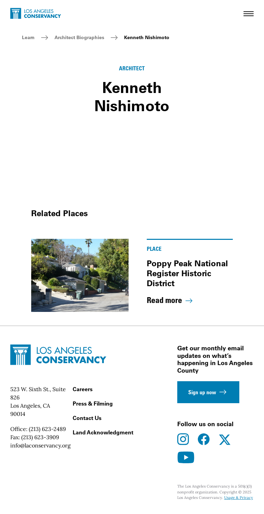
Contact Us (87, 417)
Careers (83, 389)
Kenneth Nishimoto (146, 37)
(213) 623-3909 (40, 437)
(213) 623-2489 (47, 428)
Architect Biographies (79, 37)
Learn (28, 37)
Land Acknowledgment (103, 432)
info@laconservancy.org (40, 445)
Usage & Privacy (238, 497)
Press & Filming (93, 403)
